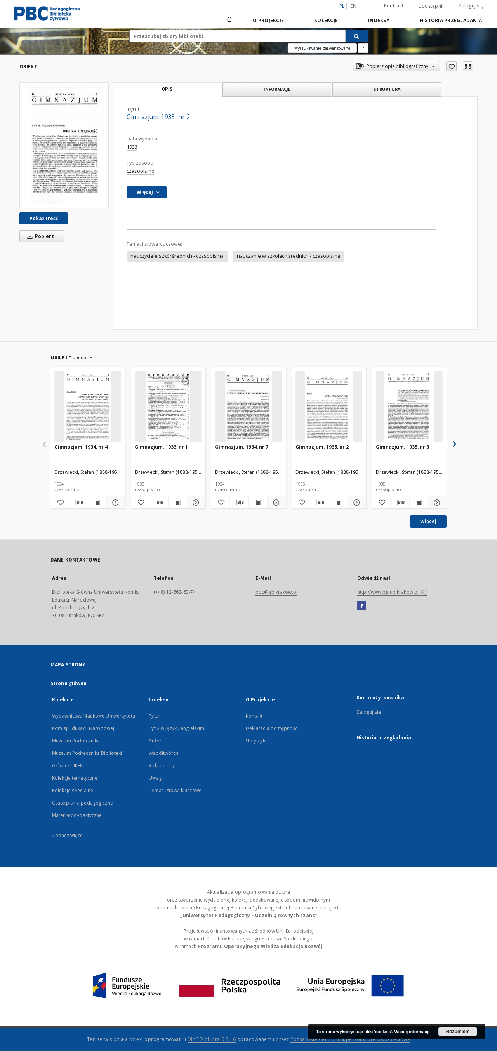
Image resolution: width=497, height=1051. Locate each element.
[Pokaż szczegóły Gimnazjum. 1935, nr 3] (436, 503)
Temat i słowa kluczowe (175, 790)
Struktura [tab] (387, 89)
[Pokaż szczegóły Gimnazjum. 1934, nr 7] (275, 503)
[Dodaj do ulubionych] (451, 66)
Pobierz (39, 236)
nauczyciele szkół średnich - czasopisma (177, 256)
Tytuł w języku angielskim (176, 728)
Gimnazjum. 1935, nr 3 (402, 447)
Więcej (428, 521)
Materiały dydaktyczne (77, 815)
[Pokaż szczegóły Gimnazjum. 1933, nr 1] (195, 503)
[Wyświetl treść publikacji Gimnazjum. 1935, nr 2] (338, 503)
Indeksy (378, 20)
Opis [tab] (167, 89)
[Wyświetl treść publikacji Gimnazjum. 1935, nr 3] (419, 503)
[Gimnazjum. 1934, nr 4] (88, 407)
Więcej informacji (411, 1031)
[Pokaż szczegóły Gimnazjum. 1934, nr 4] (115, 503)
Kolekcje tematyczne (74, 778)
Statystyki (256, 740)
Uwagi (156, 778)
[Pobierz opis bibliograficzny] (78, 503)
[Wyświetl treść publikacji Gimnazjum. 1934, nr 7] (258, 503)
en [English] (353, 6)
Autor (155, 740)
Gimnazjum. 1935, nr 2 (322, 447)
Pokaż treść (44, 218)
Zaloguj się (470, 5)
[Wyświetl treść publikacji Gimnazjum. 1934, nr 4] (97, 503)
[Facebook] (361, 606)
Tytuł (154, 716)
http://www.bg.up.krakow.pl (392, 592)
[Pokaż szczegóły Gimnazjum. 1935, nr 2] (356, 503)
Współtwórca (163, 753)
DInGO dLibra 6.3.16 (212, 1039)
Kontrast (393, 5)
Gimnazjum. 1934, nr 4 (81, 447)
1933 (132, 147)
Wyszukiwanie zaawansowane (322, 48)
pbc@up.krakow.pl (276, 592)
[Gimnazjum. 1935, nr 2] (329, 407)
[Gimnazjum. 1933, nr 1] (168, 407)
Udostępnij (431, 6)
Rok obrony (162, 765)
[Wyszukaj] (357, 36)
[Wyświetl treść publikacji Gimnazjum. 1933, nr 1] (178, 503)
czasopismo (141, 171)
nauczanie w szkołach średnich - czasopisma (288, 256)
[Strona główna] (229, 20)
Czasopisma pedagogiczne (82, 803)
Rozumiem (458, 1031)
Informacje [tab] (277, 89)
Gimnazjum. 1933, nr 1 (161, 447)
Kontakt (254, 716)
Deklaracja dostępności (272, 728)
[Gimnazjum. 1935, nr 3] (409, 407)
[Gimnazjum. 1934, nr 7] (248, 407)
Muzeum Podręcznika (76, 740)
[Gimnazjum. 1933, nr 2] (64, 145)
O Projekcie (268, 20)
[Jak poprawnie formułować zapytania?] (363, 48)
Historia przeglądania (451, 20)
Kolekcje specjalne (72, 790)
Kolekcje (326, 20)
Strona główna (68, 683)
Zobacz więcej (68, 835)
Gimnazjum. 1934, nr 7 (241, 447)
